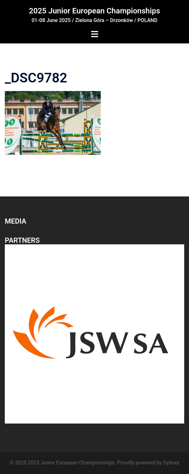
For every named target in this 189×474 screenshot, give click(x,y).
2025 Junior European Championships (94, 10)
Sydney (171, 463)
